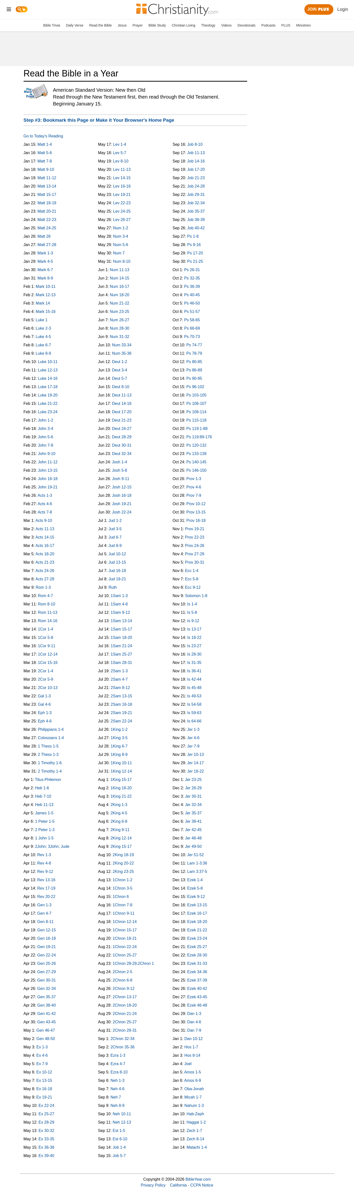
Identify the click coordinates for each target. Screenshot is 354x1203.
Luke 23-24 (47, 412)
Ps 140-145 (196, 462)
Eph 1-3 (45, 713)
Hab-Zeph (195, 1114)
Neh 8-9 (118, 1105)
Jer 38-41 (193, 821)
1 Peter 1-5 (45, 821)
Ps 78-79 (194, 353)
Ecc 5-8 (191, 579)
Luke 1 (41, 320)
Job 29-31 (196, 194)
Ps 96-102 (195, 387)
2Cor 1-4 (45, 671)
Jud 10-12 (117, 554)
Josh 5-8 (119, 470)
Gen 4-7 (44, 913)
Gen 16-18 (46, 938)
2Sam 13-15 (121, 696)
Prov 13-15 (196, 512)
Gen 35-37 (46, 997)
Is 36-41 (194, 671)
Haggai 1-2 (196, 1122)
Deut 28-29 (121, 437)
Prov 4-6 (193, 487)
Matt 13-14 (46, 186)
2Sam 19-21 (121, 713)
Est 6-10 (120, 1139)
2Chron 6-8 (122, 980)
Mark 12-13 (46, 295)
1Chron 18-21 (125, 938)
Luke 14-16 (47, 378)
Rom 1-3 (43, 587)
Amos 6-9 (192, 1080)
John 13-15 (47, 470)
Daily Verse (74, 25)
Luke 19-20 (47, 395)
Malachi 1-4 (196, 1147)
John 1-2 (45, 420)
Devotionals (246, 25)
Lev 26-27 (121, 220)
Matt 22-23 (46, 220)
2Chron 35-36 (123, 1047)
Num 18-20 (119, 295)
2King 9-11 (120, 830)
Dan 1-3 (194, 1014)
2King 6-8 (119, 821)
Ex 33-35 (46, 1139)
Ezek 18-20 (197, 922)
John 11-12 (47, 462)
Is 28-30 (194, 654)
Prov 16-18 (196, 520)
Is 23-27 (194, 646)
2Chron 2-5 (122, 972)
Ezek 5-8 (195, 888)
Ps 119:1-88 (197, 428)
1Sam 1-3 (119, 596)
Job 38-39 (196, 220)
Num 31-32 (119, 337)
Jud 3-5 (115, 529)
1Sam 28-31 (121, 662)
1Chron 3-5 (122, 888)
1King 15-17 (121, 780)
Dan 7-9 (194, 1030)
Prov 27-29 (194, 554)
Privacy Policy (153, 1185)
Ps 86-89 (194, 370)
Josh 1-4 (119, 462)
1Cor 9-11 (46, 646)
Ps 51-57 (192, 311)
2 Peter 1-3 (45, 830)
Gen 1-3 (44, 905)
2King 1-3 (119, 805)
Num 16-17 (119, 286)
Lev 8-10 (120, 161)
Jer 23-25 (193, 780)
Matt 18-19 (46, 203)
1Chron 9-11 (124, 913)
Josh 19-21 (121, 504)
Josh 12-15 (121, 487)
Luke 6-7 (43, 345)
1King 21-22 (121, 796)
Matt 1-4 (44, 144)
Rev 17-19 (46, 888)
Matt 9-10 (45, 169)
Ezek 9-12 (196, 897)
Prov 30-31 (194, 562)
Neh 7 (116, 1097)
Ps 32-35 (192, 278)
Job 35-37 (196, 211)
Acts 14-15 (44, 537)
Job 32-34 (196, 203)
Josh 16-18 (121, 495)
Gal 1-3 (44, 696)
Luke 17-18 (47, 387)
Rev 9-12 (45, 871)
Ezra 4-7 (118, 1064)
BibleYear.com (198, 1179)
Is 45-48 (194, 688)
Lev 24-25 (121, 211)
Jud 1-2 (115, 520)
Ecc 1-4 (191, 571)
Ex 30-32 (46, 1131)
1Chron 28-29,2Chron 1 (133, 963)
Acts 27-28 (44, 579)
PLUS (285, 25)
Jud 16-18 (117, 571)
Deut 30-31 (121, 445)
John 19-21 (47, 487)
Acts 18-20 (44, 554)
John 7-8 (45, 445)
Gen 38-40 (46, 1005)
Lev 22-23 (121, 203)
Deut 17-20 (121, 412)
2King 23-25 (123, 871)
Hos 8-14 (192, 1055)
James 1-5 (44, 813)
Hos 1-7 (191, 1047)
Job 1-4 (119, 1147)
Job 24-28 (196, 186)
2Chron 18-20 (125, 1005)
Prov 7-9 (193, 495)
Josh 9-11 (120, 479)
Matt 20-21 (46, 211)
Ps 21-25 (195, 261)
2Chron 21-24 (125, 1014)
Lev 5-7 (119, 153)
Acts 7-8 (45, 512)
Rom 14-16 (47, 621)
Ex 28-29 (46, 1122)
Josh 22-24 (121, 512)
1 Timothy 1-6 (50, 763)
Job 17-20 (196, 169)
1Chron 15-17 (125, 930)
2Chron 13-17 (125, 997)
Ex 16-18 (44, 1089)
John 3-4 (45, 428)
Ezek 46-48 (197, 1005)
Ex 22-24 (46, 1105)
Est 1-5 (119, 1131)
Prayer (137, 25)
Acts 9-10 (43, 520)
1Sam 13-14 (121, 621)
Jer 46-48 (193, 838)
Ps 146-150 (196, 470)
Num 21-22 (119, 303)
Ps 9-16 (194, 245)
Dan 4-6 (194, 1022)
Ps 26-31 (192, 270)
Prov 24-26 (194, 545)
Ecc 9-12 (192, 587)
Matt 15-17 (46, 194)
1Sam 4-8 (119, 604)
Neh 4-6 (118, 1089)
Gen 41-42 (46, 1014)
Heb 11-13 (44, 805)
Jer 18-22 (195, 771)
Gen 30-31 (46, 980)
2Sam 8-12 (120, 688)
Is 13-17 (194, 629)
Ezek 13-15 (197, 905)
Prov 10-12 (196, 504)
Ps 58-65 (192, 320)
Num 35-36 (121, 353)
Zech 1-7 (194, 1131)
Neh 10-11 (122, 1114)
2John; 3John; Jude (52, 846)
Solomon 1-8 (196, 596)
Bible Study (157, 25)
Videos (226, 25)
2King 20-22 (123, 863)
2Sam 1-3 (119, 671)
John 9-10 (46, 454)
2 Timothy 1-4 (50, 771)
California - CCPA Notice (191, 1185)
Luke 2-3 (43, 328)
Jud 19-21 (117, 579)
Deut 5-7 (119, 378)
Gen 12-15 (46, 930)
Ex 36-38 (46, 1147)
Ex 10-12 (44, 1072)
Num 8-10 (121, 261)
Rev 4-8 (44, 863)
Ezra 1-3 (118, 1055)
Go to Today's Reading (43, 136)
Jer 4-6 (193, 738)
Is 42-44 (194, 679)
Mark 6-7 (45, 270)
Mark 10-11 (46, 286)
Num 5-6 (120, 245)
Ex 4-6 (42, 1055)
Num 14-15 (119, 278)
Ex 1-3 (42, 1047)
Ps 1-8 (192, 236)
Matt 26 (43, 236)
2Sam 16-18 (121, 704)
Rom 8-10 (46, 604)
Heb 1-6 (42, 788)
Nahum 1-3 (194, 1105)
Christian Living (183, 25)
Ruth (113, 587)
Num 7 (119, 253)
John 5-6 (45, 437)
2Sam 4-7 (119, 679)
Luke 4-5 (43, 337)
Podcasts (268, 25)
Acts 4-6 (45, 504)
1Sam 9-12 (120, 612)
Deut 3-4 (119, 370)
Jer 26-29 (193, 788)
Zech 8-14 (195, 1139)
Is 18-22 (194, 637)
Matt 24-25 (46, 228)
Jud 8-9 (115, 545)
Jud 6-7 (115, 537)
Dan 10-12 (193, 1039)
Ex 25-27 (46, 1114)
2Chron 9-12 (124, 988)
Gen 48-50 (45, 1039)
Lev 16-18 (121, 186)
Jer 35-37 (193, 813)
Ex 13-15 (44, 1080)
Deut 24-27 (121, 428)
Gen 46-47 (45, 1030)
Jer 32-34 (193, 805)
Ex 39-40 (46, 1156)
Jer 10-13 (195, 754)
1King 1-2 (119, 729)
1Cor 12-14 (47, 654)
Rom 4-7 (45, 596)
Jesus (122, 25)
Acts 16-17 (44, 545)
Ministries (303, 25)
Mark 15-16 (46, 311)
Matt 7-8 (44, 161)
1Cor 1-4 (45, 629)
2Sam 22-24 (121, 721)
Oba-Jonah (194, 1089)
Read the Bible (100, 25)
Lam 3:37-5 (197, 871)
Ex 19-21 (44, 1097)
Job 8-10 (194, 144)
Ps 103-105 (196, 395)
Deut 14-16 (121, 403)
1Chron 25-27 (125, 955)
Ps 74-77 (194, 345)
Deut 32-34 (121, 454)
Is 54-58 (194, 704)
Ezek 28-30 (197, 955)
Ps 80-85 (194, 362)
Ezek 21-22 (197, 930)
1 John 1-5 (44, 838)
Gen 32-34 (46, 988)
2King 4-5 (119, 813)
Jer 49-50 (193, 846)
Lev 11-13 (121, 169)
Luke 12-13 (47, 370)
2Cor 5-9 (45, 679)
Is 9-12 (193, 621)
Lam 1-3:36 (197, 863)
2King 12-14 (121, 838)
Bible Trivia (51, 25)
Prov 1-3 (193, 479)
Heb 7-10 (43, 796)
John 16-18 (47, 479)
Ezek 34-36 (197, 972)
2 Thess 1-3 (48, 754)
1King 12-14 (121, 771)
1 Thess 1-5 (48, 746)
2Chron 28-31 (125, 1030)
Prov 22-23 (194, 537)
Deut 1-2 (119, 362)
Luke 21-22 (47, 403)
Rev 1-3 (44, 855)
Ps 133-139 (196, 454)
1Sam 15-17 (121, 629)
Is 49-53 (194, 696)
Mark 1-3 (45, 253)
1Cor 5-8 (45, 637)
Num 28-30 (119, 328)
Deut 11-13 (121, 395)
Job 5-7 (119, 1156)
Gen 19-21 (46, 947)
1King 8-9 (119, 754)
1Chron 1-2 (122, 880)
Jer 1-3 (193, 729)
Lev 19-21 (121, 194)
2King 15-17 (121, 846)
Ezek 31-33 (197, 963)
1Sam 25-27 (121, 654)
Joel (188, 1064)
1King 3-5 (119, 738)
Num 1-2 (120, 228)
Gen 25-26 (46, 963)
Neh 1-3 (118, 1080)
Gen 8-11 (45, 922)
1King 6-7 (119, 746)
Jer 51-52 (195, 855)
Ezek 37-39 (197, 980)
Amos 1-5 (192, 1072)
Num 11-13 (119, 270)
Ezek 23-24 (197, 938)
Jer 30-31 (193, 796)
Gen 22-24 (46, 955)
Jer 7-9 (193, 746)
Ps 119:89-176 (199, 437)
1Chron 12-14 (125, 922)
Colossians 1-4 (51, 738)
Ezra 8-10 (119, 1072)
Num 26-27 (119, 320)
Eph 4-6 (45, 721)
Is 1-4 (192, 604)
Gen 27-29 (46, 972)
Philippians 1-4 (51, 729)
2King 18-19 (123, 855)
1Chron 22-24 (125, 947)
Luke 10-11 (47, 362)
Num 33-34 (121, 345)
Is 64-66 (194, 721)
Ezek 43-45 (197, 997)
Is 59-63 (194, 713)
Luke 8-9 (43, 353)
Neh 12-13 (122, 1122)
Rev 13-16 (46, 880)
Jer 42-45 (193, 830)
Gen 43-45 (46, 1022)
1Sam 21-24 (121, 646)
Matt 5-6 (44, 153)
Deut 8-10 (120, 387)
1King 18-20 (121, 788)
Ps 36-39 (192, 286)
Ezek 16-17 (197, 913)
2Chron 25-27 (125, 1022)
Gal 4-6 (44, 704)
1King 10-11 (121, 763)
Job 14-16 (196, 161)
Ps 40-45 (192, 295)
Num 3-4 (120, 236)
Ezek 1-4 (195, 880)
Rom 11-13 (47, 612)
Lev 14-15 (121, 178)
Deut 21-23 (121, 420)
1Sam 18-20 (121, 637)
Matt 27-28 (46, 245)
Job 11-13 (196, 153)
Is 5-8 (192, 612)
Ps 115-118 (196, 420)
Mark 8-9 (45, 278)
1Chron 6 (121, 897)
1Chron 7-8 (122, 905)
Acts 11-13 (44, 529)
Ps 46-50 (192, 303)
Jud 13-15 (117, 562)
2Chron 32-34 (123, 1039)
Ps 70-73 (192, 337)
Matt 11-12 (46, 178)
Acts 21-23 (44, 562)
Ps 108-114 (196, 412)
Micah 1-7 (193, 1097)
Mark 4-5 (45, 261)
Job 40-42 (196, 228)
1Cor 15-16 (47, 662)
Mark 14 (43, 303)
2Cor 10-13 (47, 688)
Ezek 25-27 (197, 947)
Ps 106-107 (196, 403)
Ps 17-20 (195, 253)
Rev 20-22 (46, 897)
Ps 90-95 (194, 378)
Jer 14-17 (195, 763)
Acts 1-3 (45, 495)
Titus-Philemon (48, 780)
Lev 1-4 (119, 144)
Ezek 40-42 (197, 988)
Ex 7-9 (42, 1064)
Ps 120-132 (196, 445)
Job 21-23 (196, 178)
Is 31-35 (194, 662)
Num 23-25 (119, 311)
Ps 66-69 (192, 328)
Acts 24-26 (44, 571)
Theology (208, 25)
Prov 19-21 (194, 529)
